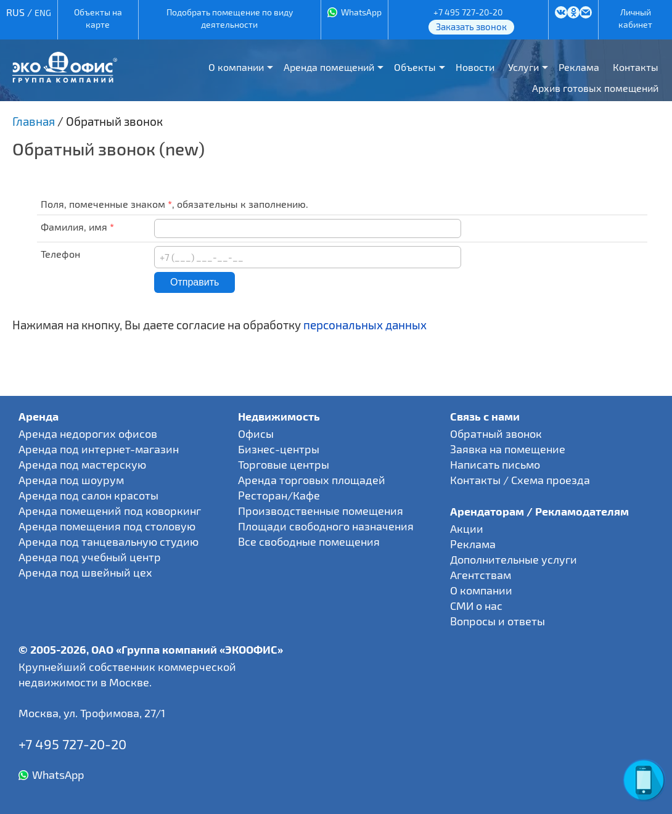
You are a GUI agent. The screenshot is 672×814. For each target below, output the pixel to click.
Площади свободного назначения (326, 526)
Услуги (523, 67)
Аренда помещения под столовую (106, 526)
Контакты (635, 67)
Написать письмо (495, 464)
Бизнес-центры (278, 449)
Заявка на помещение (507, 449)
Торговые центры (283, 464)
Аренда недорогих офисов (87, 433)
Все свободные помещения (309, 541)
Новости (475, 67)
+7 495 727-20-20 (467, 12)
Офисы (256, 433)
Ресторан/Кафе (279, 495)
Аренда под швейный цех (85, 572)
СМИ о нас (476, 605)
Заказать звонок (471, 26)
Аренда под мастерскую (82, 464)
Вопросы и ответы (497, 621)
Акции (466, 528)
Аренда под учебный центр (89, 557)
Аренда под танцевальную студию (108, 541)
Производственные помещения (320, 510)
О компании (236, 67)
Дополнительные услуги (513, 559)
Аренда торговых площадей (311, 480)
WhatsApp (361, 12)
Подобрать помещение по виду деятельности (229, 18)
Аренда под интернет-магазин (98, 449)
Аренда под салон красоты (88, 495)
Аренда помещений (329, 67)
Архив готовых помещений (595, 88)
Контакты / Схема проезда (520, 480)
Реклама (579, 67)
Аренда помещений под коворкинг (109, 510)
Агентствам (480, 575)
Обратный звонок (496, 433)
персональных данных (365, 325)
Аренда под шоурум (71, 480)
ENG (43, 12)
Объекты (415, 67)
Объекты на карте (98, 18)
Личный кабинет (635, 18)
